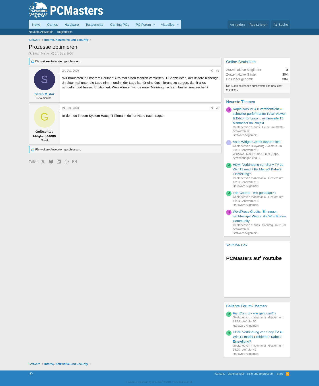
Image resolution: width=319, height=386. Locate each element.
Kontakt (220, 373)
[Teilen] (212, 70)
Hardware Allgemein (246, 186)
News (36, 24)
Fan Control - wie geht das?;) (254, 193)
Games (52, 24)
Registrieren (64, 31)
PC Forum (143, 24)
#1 (217, 70)
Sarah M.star (41, 53)
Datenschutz (236, 373)
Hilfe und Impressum (260, 373)
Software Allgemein (245, 135)
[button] (154, 24)
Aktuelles (167, 24)
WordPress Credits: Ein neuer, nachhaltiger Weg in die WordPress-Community (259, 216)
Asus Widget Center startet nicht (256, 142)
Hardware (71, 24)
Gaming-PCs (119, 24)
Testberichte (94, 24)
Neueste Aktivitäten (41, 31)
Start (280, 373)
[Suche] (280, 24)
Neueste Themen (240, 102)
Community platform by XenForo (159, 382)
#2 (217, 108)
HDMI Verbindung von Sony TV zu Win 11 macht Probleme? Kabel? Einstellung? (258, 169)
